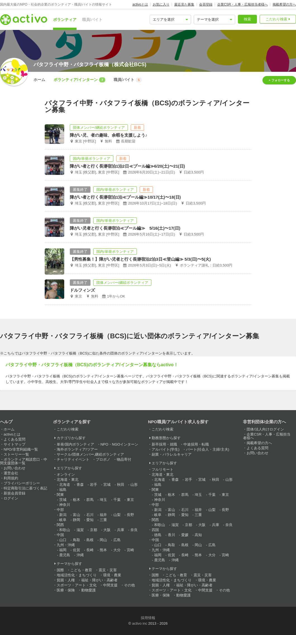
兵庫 (120, 530)
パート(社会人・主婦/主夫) (207, 449)
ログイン (11, 498)
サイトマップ (14, 444)
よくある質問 (14, 439)
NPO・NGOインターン (120, 444)
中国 (60, 535)
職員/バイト (92, 19)
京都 (93, 530)
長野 (130, 515)
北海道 (64, 484)
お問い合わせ (14, 468)
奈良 (134, 530)
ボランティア (65, 19)
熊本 (103, 550)
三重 (103, 520)
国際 (60, 570)
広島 (117, 540)
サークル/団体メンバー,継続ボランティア (90, 454)
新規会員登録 (14, 493)
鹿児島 (64, 555)
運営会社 (11, 473)
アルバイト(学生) (166, 449)
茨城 (62, 500)
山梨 (117, 515)
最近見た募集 (184, 4)
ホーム (39, 79)
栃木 (76, 500)
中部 (60, 510)
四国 (155, 530)
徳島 (157, 535)
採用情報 (148, 618)
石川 (90, 515)
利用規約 (11, 478)
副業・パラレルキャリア (172, 454)
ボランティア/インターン (79, 79)
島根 (90, 540)
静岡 (76, 520)
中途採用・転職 (196, 444)
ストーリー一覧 (16, 454)
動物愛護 (88, 590)
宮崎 (130, 550)
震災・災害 (108, 570)
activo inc (139, 623)
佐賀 (76, 550)
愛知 (90, 520)
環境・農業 (112, 575)
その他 (129, 585)
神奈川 (64, 505)
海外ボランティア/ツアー (77, 449)
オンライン (66, 474)
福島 (62, 489)
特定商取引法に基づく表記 (25, 488)
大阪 (107, 530)
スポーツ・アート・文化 (77, 585)
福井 (103, 515)
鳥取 (76, 540)
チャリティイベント (73, 459)
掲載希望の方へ (284, 4)
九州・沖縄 (66, 545)
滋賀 (80, 530)
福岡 (62, 550)
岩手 (93, 484)
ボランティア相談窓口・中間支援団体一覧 (23, 461)
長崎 (90, 550)
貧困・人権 (66, 580)
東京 (130, 500)
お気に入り (161, 4)
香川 (171, 535)
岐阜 (62, 520)
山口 (62, 540)
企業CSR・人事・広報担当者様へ (242, 4)
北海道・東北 (67, 479)
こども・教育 (81, 570)
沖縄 (80, 555)
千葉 (117, 500)
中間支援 (110, 585)
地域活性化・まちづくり (77, 575)
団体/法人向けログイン (265, 429)
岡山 (103, 540)
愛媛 (184, 535)
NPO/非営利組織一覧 (21, 449)
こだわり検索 (276, 19)
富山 (76, 515)
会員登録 (206, 4)
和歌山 (64, 530)
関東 (60, 495)
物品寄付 (124, 459)
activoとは (140, 4)
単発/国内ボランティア (75, 444)
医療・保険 (66, 590)
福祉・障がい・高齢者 (99, 580)
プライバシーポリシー (22, 483)
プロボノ (103, 459)
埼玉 (103, 500)
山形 (134, 484)
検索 (247, 19)
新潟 (62, 515)
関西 (60, 525)
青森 (80, 484)
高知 (198, 535)
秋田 (120, 484)
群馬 (90, 500)
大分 (117, 550)
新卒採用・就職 (164, 444)
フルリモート (162, 469)
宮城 (107, 484)
